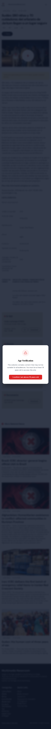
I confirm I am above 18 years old (25, 377)
